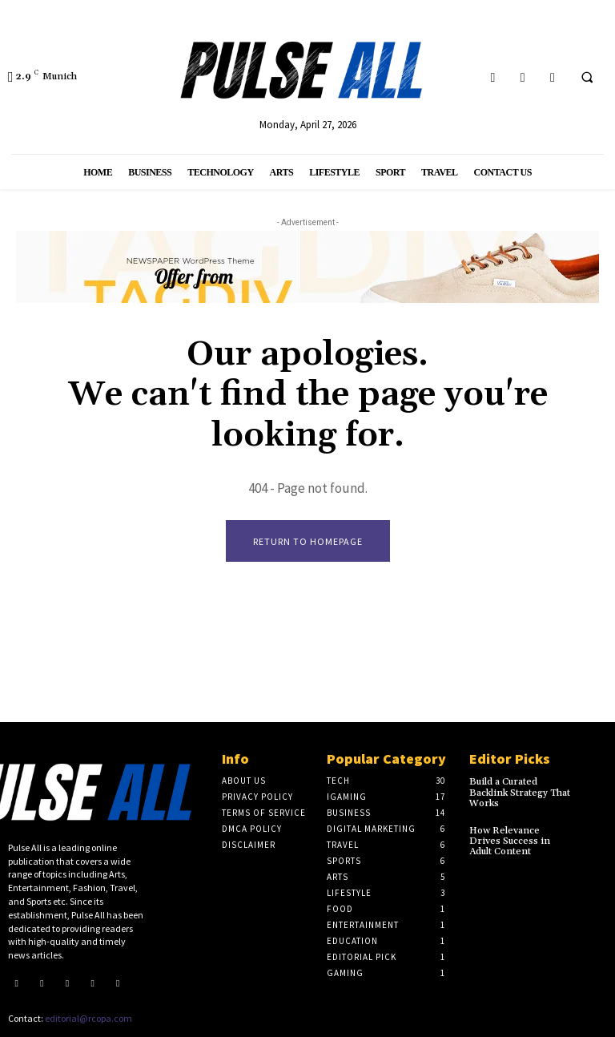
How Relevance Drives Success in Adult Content (509, 841)
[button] (587, 78)
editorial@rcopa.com (88, 1018)
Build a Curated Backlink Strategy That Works (519, 792)
